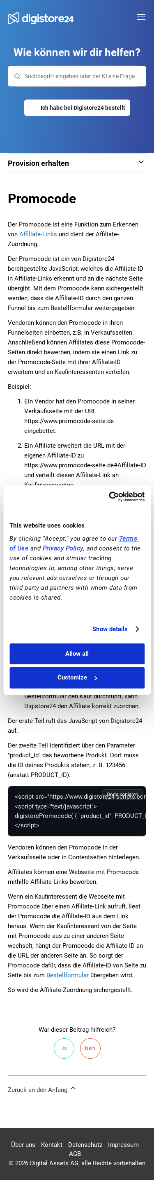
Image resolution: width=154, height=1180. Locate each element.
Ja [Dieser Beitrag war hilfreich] (64, 1048)
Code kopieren (122, 794)
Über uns (23, 1144)
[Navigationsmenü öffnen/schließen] (141, 17)
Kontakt (51, 1144)
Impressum (123, 1144)
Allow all (77, 653)
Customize (77, 677)
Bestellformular (67, 975)
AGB (75, 1153)
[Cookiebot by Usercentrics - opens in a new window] (110, 496)
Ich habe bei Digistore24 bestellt (83, 107)
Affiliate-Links (38, 234)
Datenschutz (85, 1144)
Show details (110, 629)
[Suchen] (77, 76)
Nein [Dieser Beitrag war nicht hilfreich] (90, 1048)
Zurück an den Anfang (42, 1089)
